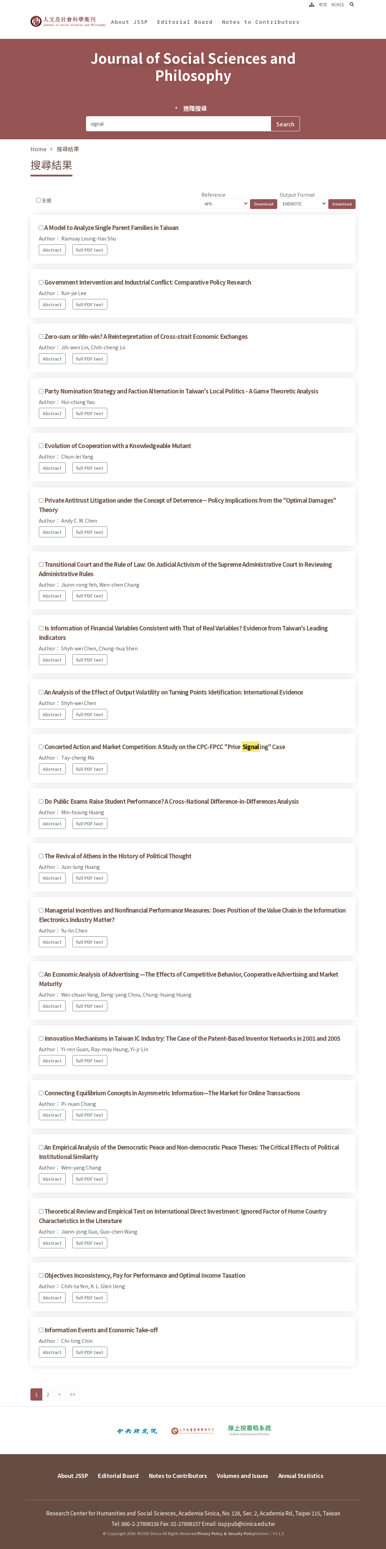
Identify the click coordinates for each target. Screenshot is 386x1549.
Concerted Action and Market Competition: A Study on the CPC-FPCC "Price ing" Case (164, 746)
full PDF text (89, 249)
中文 (323, 4)
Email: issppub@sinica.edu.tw (238, 1523)
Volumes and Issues (144, 64)
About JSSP (129, 21)
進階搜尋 (195, 108)
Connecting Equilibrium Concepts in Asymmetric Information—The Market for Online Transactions (172, 1093)
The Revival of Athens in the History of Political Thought (117, 856)
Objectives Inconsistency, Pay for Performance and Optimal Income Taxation (144, 1275)
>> (72, 1394)
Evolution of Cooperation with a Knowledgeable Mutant (117, 445)
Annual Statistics (218, 64)
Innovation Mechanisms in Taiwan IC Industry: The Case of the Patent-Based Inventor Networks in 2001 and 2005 (192, 1038)
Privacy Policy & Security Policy (226, 1533)
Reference (213, 194)
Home (38, 149)
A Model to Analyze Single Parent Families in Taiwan (111, 227)
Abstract (52, 249)
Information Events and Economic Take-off (101, 1330)
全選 (46, 200)
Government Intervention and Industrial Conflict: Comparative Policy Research (147, 282)
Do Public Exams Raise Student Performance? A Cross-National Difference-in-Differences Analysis (171, 801)
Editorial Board (185, 21)
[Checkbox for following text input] (38, 200)
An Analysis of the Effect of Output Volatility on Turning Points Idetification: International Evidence (173, 692)
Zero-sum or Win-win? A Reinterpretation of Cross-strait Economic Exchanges (146, 336)
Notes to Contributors (261, 21)
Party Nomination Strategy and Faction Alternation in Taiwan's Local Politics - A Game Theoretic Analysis (181, 391)
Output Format (297, 194)
